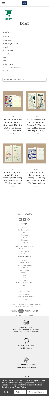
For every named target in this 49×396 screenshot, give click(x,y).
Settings (7, 392)
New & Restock (24, 249)
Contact (24, 235)
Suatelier (6, 47)
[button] (26, 325)
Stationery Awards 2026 (24, 246)
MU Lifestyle (8, 50)
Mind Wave (7, 40)
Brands (24, 227)
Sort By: (6, 79)
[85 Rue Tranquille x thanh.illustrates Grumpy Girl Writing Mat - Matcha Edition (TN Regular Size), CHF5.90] (13, 153)
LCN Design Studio (10, 43)
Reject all (20, 392)
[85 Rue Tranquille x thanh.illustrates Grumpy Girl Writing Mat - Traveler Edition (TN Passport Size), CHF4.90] (36, 153)
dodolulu (6, 54)
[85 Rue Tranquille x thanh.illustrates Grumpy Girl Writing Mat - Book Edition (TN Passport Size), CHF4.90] (13, 101)
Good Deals (24, 251)
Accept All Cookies (37, 392)
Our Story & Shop (24, 230)
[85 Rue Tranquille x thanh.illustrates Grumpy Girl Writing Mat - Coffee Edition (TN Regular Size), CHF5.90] (36, 101)
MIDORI (6, 37)
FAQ (24, 232)
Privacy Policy (20, 387)
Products (24, 254)
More (25, 237)
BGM (4, 57)
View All (6, 71)
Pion (4, 61)
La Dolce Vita (8, 64)
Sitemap (24, 240)
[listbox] (18, 79)
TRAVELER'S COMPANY (12, 67)
